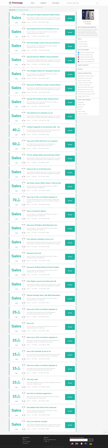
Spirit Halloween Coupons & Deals (86, 76)
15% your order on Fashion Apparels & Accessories (42, 365)
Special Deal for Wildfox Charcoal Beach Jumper (42, 57)
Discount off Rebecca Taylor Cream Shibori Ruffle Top (44, 85)
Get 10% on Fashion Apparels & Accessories (39, 393)
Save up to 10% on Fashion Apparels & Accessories (42, 337)
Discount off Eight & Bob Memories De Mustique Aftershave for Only (42, 225)
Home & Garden (81, 111)
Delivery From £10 (34, 253)
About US (24, 439)
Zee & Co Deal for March (36, 211)
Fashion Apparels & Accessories (19, 7)
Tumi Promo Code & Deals (84, 85)
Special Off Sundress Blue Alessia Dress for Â (43, 99)
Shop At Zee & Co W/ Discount (39, 169)
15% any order (32, 379)
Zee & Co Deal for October (37, 421)
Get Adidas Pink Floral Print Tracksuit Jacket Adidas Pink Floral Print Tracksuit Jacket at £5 (43, 407)
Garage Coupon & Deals (83, 96)
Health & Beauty (81, 104)
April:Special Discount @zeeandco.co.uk (43, 29)
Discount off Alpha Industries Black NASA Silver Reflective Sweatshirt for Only (43, 15)
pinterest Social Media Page (86, 61)
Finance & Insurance (82, 113)
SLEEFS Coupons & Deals (84, 80)
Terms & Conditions (26, 441)
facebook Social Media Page (86, 52)
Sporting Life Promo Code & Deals (86, 91)
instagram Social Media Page (86, 59)
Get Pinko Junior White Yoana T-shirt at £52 (44, 183)
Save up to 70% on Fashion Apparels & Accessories (42, 197)
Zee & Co (30, 323)
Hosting (79, 109)
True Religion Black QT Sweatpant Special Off (43, 71)
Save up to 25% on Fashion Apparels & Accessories (42, 309)
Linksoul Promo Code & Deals (85, 78)
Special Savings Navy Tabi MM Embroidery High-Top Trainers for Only (43, 295)
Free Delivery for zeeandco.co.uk (40, 113)
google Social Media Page (85, 57)
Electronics (80, 107)
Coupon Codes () (83, 44)
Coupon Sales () (83, 46)
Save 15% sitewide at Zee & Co (39, 351)
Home (10, 7)
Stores (32, 3)
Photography (81, 102)
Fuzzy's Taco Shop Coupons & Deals (86, 94)
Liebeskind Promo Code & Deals (85, 89)
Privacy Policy (25, 443)
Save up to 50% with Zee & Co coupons (42, 141)
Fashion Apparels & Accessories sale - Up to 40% (43, 127)
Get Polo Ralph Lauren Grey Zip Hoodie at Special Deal (43, 43)
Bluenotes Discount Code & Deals (86, 87)
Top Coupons (55, 3)
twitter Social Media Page (85, 54)
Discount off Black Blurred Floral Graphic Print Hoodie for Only (43, 267)
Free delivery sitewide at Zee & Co (40, 239)
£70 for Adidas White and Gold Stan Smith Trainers (43, 155)
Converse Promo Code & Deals (85, 82)
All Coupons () (83, 41)
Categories (43, 3)
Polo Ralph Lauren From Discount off (41, 281)
